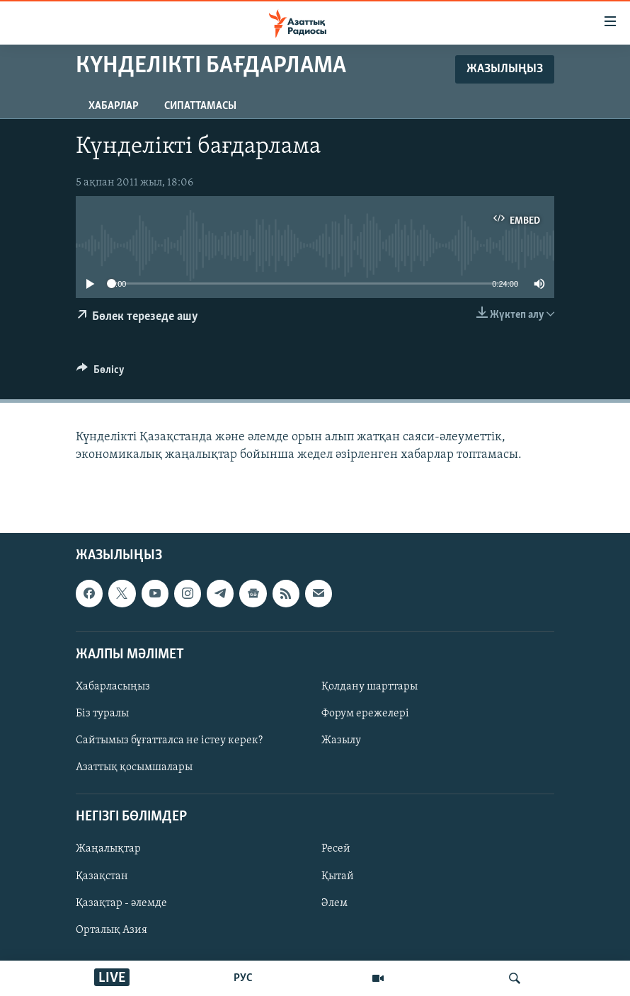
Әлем (334, 903)
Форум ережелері (365, 713)
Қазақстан (102, 876)
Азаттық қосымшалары (134, 767)
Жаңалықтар (108, 849)
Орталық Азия (111, 930)
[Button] (100, 373)
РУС (243, 978)
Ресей (335, 849)
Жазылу (341, 740)
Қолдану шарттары (369, 686)
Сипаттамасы (200, 106)
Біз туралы (102, 713)
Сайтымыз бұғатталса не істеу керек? (169, 740)
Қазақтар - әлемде (121, 903)
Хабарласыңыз (113, 686)
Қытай (337, 876)
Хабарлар (113, 106)
